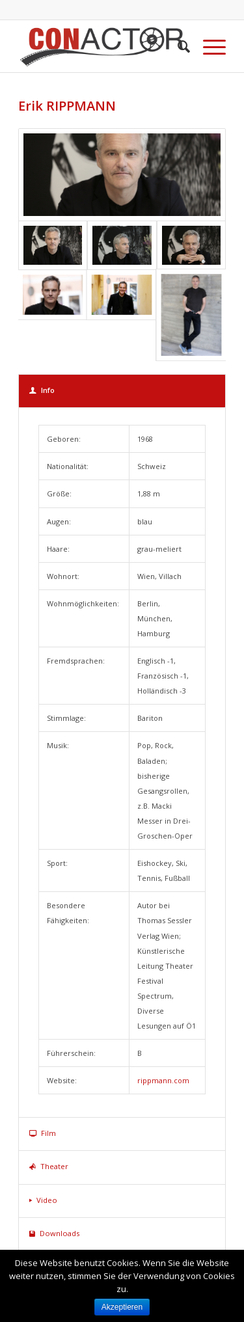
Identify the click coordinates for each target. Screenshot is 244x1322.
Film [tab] (42, 1133)
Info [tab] (42, 390)
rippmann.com (163, 1080)
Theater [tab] (48, 1166)
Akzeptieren (122, 1307)
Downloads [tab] (54, 1233)
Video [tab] (43, 1200)
